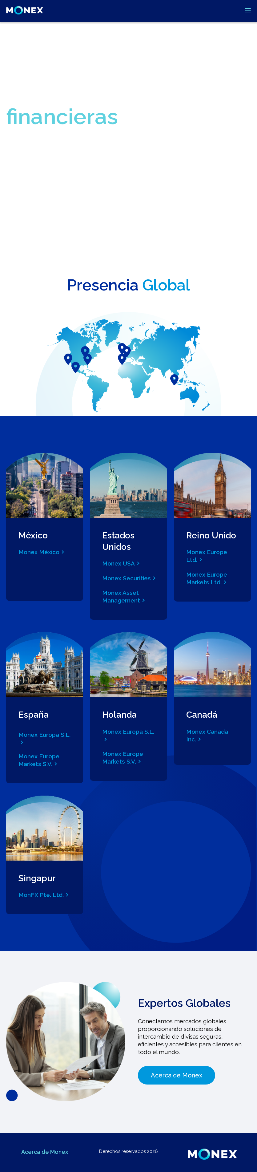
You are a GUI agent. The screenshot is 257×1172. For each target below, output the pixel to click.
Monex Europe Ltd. (206, 556)
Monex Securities (126, 578)
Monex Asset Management (121, 596)
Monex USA (118, 563)
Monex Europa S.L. (44, 734)
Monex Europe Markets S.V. (38, 760)
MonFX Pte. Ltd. (41, 894)
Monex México (38, 552)
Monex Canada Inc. (207, 735)
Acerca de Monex (176, 1075)
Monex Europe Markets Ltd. (206, 578)
